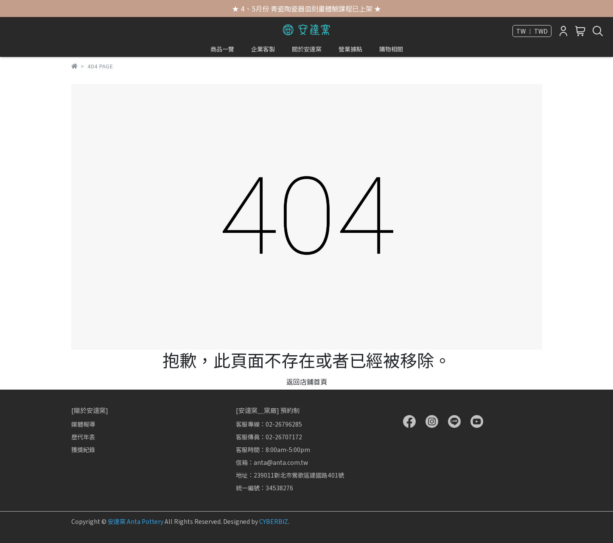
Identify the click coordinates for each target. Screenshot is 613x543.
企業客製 (263, 49)
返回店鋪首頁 (306, 381)
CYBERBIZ (273, 521)
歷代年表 (83, 437)
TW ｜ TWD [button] (532, 31)
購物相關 (391, 49)
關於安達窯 (307, 49)
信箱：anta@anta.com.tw (272, 462)
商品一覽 (222, 49)
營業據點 (350, 49)
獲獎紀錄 (83, 449)
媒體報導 (83, 424)
